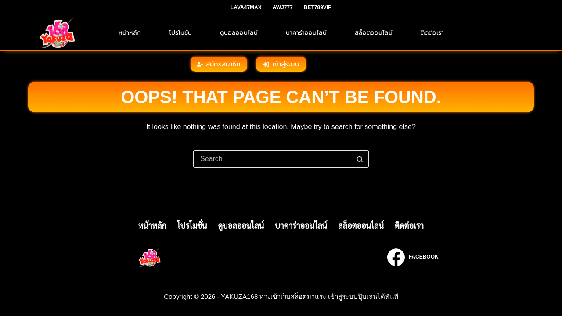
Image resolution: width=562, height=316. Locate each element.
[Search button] (359, 159)
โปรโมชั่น (180, 32)
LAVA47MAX (246, 7)
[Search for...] (272, 159)
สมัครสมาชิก (219, 64)
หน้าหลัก (130, 32)
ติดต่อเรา (432, 32)
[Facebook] (412, 257)
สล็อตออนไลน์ (374, 32)
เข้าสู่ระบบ (281, 64)
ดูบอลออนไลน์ (239, 32)
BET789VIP (317, 7)
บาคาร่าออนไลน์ (306, 32)
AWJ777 (283, 7)
